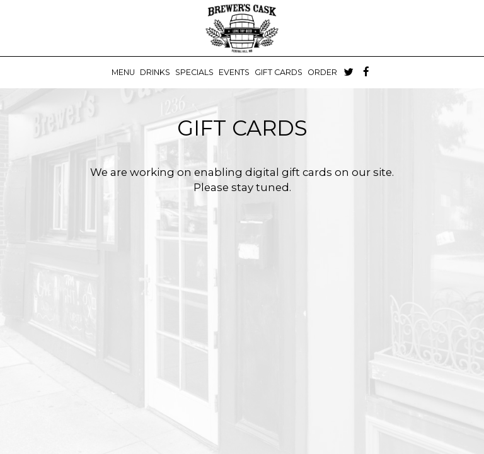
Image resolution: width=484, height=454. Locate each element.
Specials (194, 72)
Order (322, 72)
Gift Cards (278, 72)
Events (234, 72)
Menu (123, 72)
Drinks (155, 72)
